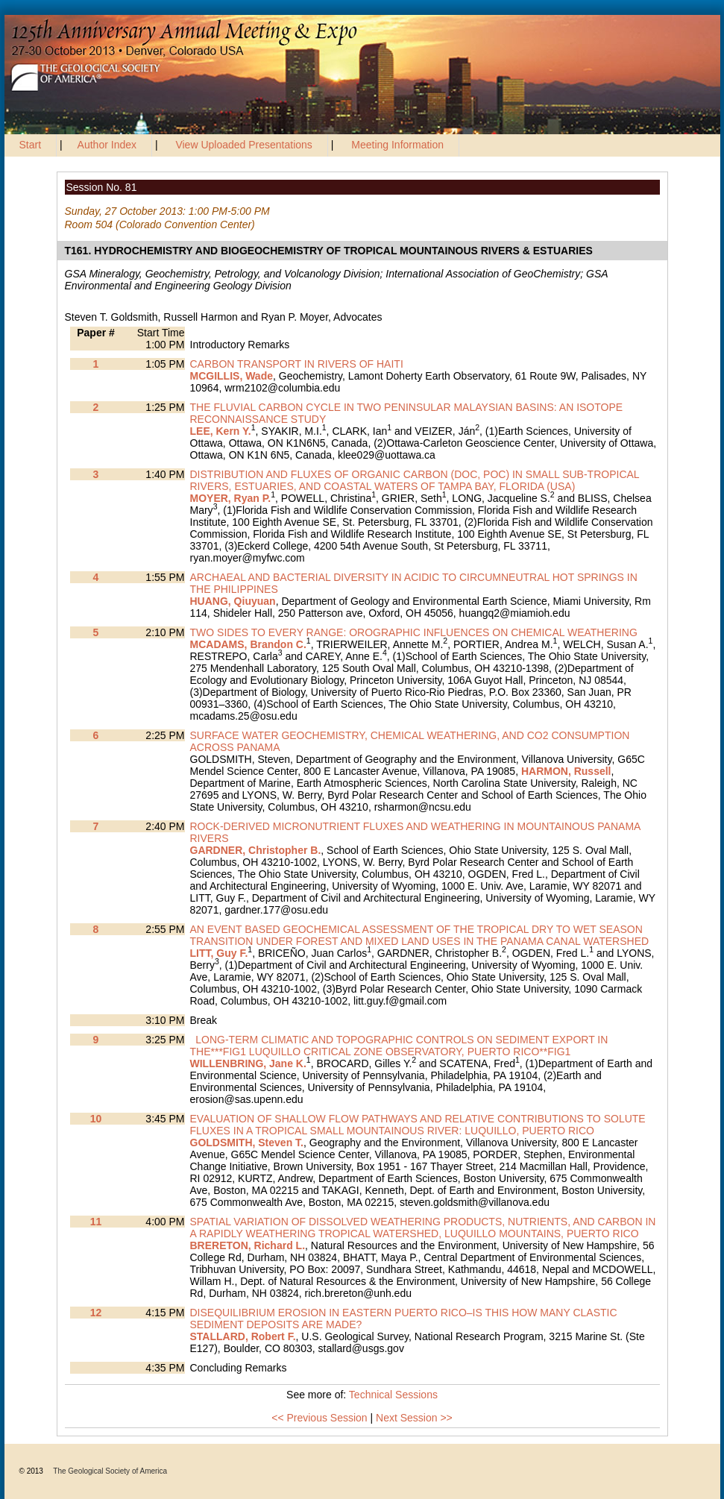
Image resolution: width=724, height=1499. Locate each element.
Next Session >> (414, 1418)
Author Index (107, 145)
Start (30, 145)
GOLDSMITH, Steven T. (246, 1142)
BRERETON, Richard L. (248, 1245)
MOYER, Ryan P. (230, 498)
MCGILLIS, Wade (231, 376)
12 (96, 1313)
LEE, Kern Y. (220, 431)
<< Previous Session (319, 1418)
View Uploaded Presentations (243, 145)
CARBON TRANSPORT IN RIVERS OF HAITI (296, 364)
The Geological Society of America (110, 1471)
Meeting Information (397, 145)
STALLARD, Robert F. (243, 1336)
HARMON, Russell (566, 771)
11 (96, 1222)
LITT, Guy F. (219, 953)
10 (96, 1119)
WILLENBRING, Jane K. (248, 1063)
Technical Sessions (393, 1395)
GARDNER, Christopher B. (255, 850)
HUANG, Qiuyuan (233, 601)
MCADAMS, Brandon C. (248, 644)
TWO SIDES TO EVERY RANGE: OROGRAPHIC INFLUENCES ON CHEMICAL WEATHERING (414, 632)
